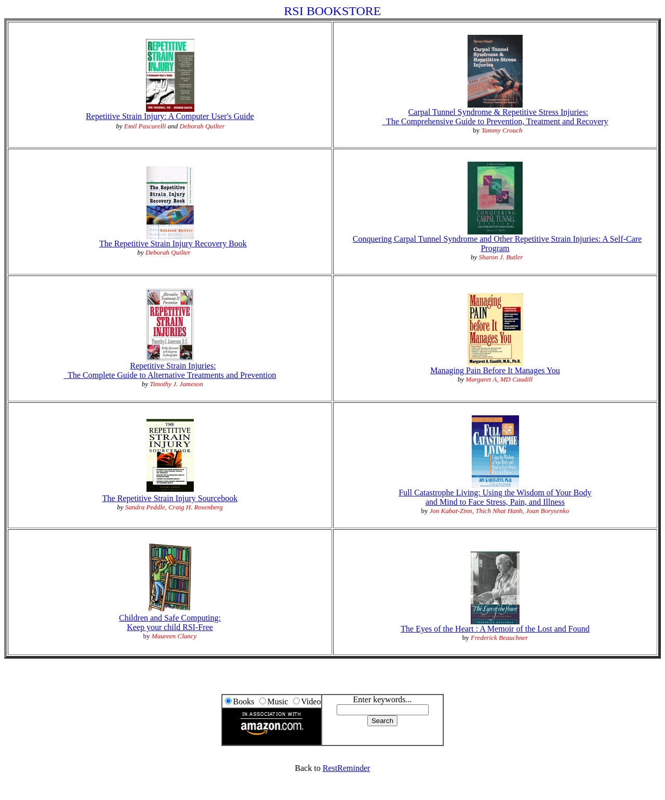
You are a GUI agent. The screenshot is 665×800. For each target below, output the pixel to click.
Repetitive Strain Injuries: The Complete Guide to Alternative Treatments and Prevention (170, 370)
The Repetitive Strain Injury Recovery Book (173, 243)
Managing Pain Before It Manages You (495, 367)
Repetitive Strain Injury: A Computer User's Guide (170, 116)
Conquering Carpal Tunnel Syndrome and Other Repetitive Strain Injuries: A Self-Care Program (497, 243)
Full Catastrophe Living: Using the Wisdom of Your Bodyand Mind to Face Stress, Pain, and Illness (494, 497)
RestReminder (346, 768)
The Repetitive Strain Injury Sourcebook (169, 498)
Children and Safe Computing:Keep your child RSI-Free (170, 622)
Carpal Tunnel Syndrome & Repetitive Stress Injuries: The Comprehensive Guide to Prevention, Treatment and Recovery (495, 117)
